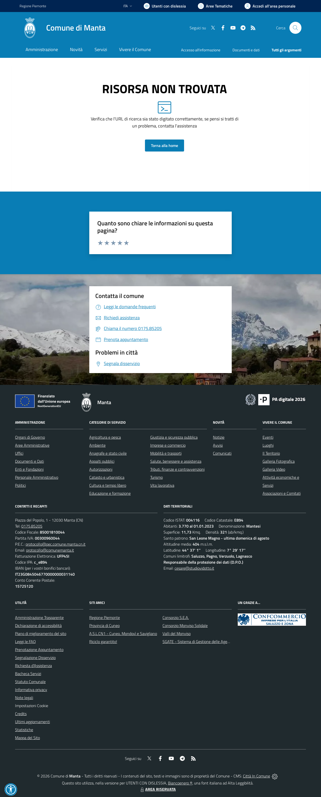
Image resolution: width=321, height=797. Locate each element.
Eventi (268, 437)
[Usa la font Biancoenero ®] (165, 6)
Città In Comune (256, 776)
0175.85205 (31, 526)
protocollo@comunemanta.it (50, 550)
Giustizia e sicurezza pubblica (174, 437)
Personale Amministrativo (36, 477)
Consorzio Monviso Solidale (185, 625)
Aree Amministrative (32, 445)
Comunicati (222, 453)
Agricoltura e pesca (105, 437)
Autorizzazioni (100, 469)
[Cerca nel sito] (295, 28)
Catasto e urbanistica (106, 477)
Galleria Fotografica (279, 461)
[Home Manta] (63, 28)
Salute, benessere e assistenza (175, 461)
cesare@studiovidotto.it (194, 568)
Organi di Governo (30, 437)
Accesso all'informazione (200, 50)
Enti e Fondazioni (29, 469)
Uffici (19, 453)
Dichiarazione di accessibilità (38, 625)
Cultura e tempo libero (107, 485)
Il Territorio (271, 453)
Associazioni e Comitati (282, 493)
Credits (21, 714)
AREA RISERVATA (157, 789)
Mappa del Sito (27, 738)
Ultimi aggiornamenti (32, 722)
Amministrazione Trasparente (39, 617)
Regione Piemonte (104, 617)
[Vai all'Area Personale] (269, 6)
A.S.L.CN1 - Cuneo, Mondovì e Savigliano (123, 633)
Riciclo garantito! (103, 642)
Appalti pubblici (101, 461)
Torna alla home (164, 145)
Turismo (156, 477)
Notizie (218, 437)
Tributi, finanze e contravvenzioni (177, 469)
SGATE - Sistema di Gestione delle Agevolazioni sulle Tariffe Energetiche (223, 642)
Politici (20, 485)
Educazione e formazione (110, 493)
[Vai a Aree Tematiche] (215, 6)
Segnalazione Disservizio (35, 658)
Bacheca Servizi (28, 674)
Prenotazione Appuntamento (39, 650)
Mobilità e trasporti (166, 453)
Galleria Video (274, 469)
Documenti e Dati (29, 461)
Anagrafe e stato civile (108, 453)
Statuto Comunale (30, 682)
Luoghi (268, 445)
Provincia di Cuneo (104, 625)
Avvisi (218, 445)
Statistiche (24, 730)
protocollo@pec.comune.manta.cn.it (56, 544)
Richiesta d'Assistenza (33, 666)
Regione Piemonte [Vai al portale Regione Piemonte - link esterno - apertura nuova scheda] (33, 6)
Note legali (24, 698)
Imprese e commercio (168, 445)
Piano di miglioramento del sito (40, 633)
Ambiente (97, 445)
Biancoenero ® (180, 783)
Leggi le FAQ (25, 642)
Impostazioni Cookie (31, 706)
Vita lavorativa (162, 485)
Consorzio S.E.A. (176, 617)
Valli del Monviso (177, 633)
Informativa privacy (31, 690)
